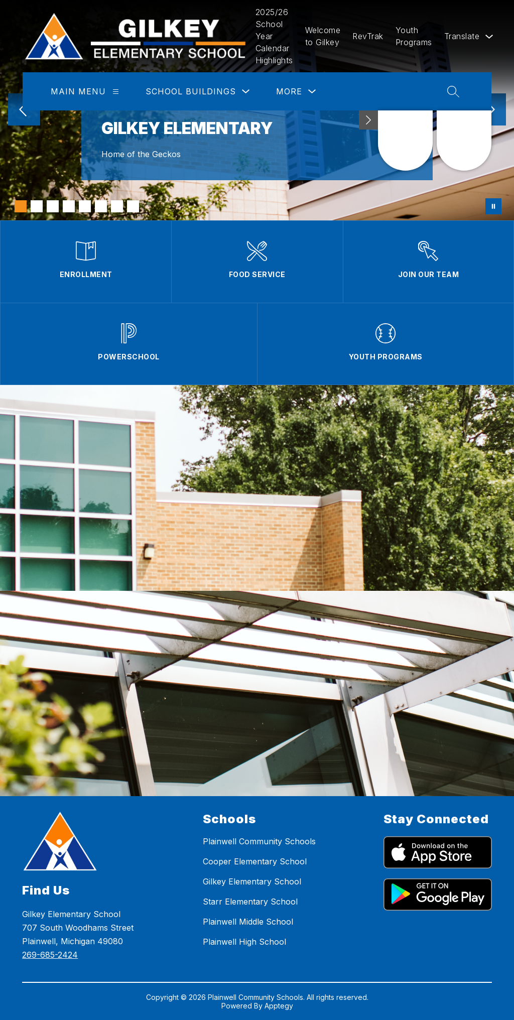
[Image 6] (101, 206)
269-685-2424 (50, 955)
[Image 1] (21, 206)
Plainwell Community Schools (259, 841)
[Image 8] (133, 206)
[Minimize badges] (368, 120)
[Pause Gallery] (493, 206)
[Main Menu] (115, 91)
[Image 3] (53, 206)
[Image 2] (37, 206)
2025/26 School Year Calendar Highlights (274, 36)
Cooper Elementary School (255, 861)
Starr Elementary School (250, 902)
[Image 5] (85, 206)
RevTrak (367, 36)
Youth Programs (414, 36)
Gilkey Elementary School (252, 881)
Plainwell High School (244, 942)
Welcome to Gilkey (323, 36)
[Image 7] (117, 206)
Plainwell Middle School (248, 922)
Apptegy (279, 1005)
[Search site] (453, 91)
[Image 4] (69, 206)
